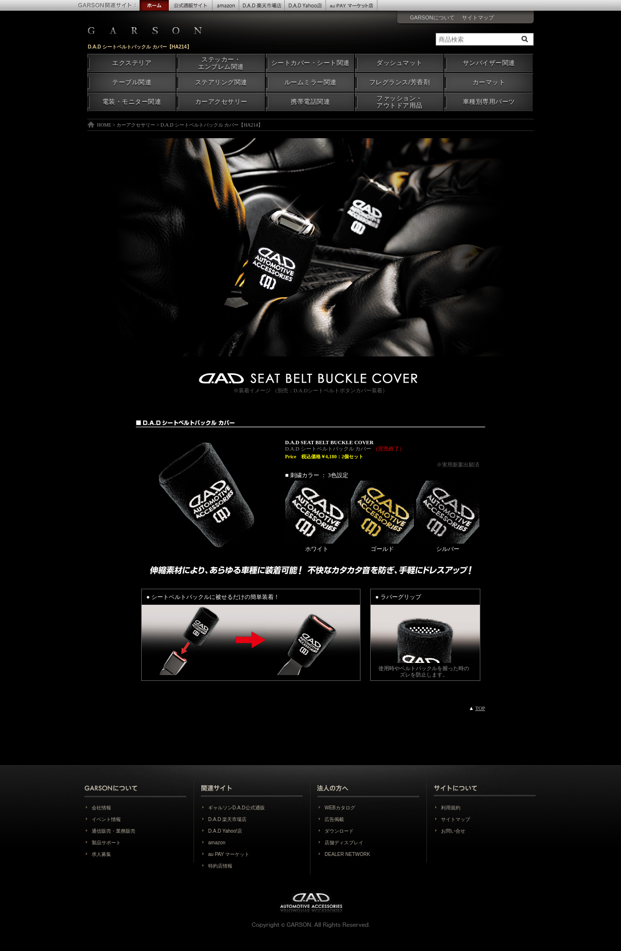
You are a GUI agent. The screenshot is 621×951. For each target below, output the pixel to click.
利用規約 (450, 807)
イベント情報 (106, 819)
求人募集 (101, 854)
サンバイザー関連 (489, 63)
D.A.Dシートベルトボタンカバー (333, 390)
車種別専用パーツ (489, 101)
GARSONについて (432, 17)
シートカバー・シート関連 (310, 63)
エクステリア (131, 63)
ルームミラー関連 (310, 82)
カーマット (489, 82)
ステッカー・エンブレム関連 (221, 63)
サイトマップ (478, 17)
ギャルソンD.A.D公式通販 (236, 807)
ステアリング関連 (221, 82)
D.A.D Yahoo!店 (225, 831)
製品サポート (106, 842)
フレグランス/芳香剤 (399, 82)
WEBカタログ (340, 807)
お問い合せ (453, 831)
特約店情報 (220, 866)
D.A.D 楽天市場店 (227, 819)
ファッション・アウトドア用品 (399, 102)
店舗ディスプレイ (344, 842)
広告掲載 (334, 819)
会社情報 (101, 807)
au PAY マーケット (228, 854)
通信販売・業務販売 (113, 831)
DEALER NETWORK (347, 854)
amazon (217, 842)
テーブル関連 (131, 82)
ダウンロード (339, 831)
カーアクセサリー (221, 101)
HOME (104, 125)
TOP (480, 708)
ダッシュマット (399, 63)
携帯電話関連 (310, 101)
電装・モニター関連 (132, 101)
